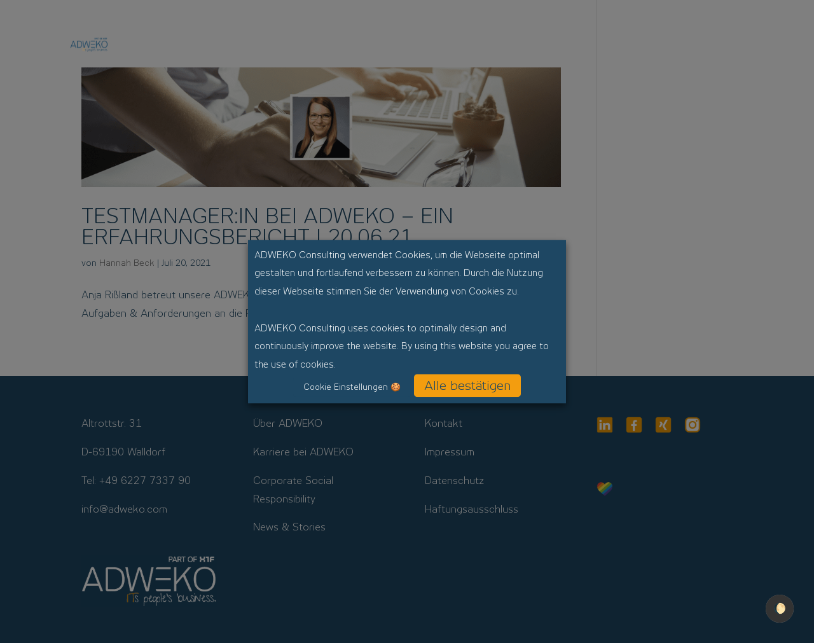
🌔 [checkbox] (779, 608)
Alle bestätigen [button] (467, 385)
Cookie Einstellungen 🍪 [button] (352, 387)
